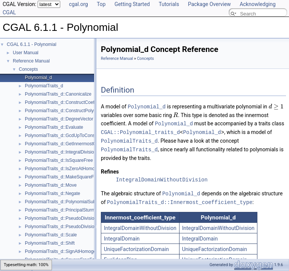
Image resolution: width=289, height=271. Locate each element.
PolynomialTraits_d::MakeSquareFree (62, 177)
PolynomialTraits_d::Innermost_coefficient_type (179, 199)
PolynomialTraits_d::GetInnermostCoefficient (69, 143)
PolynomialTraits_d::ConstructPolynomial (66, 110)
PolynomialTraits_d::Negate (52, 193)
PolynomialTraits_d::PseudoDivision (61, 218)
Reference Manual (31, 61)
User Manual (25, 52)
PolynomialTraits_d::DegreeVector (59, 119)
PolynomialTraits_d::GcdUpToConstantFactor (70, 135)
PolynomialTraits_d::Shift (50, 243)
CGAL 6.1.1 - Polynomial (31, 44)
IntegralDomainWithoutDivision (162, 177)
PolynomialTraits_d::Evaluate (54, 127)
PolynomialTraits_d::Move (51, 185)
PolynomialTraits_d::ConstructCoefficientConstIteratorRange (85, 102)
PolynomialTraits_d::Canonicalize (58, 94)
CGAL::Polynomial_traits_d (140, 131)
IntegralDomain (122, 236)
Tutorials (169, 4)
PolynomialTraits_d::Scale (51, 235)
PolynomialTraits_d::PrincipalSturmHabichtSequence (78, 210)
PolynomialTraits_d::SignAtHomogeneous (66, 251)
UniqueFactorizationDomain (136, 247)
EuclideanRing (120, 257)
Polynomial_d (38, 77)
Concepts (28, 69)
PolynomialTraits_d (44, 85)
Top (101, 4)
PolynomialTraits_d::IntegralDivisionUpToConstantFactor (81, 152)
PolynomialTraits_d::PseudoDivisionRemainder (72, 226)
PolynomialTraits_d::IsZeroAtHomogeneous (68, 168)
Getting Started (132, 4)
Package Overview (209, 4)
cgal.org (78, 4)
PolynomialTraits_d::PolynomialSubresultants (70, 201)
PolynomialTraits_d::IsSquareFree (59, 160)
